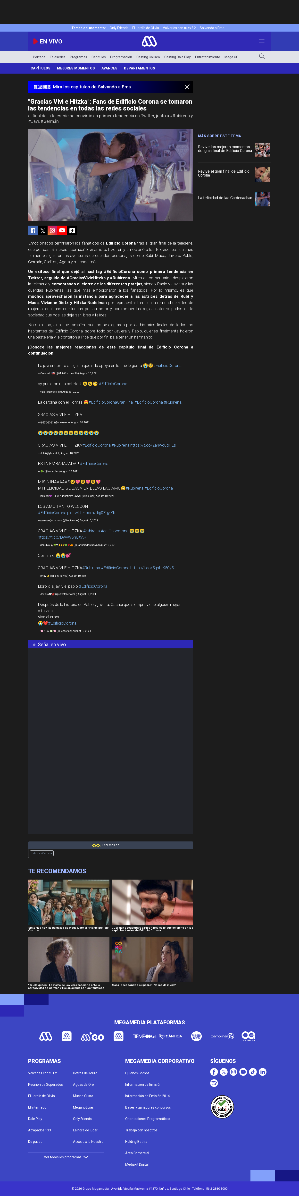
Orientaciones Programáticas (147, 1119)
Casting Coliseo (148, 57)
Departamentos (139, 68)
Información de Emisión (143, 1084)
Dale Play (35, 1119)
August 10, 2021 (88, 373)
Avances (109, 68)
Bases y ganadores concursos (148, 1107)
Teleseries (58, 57)
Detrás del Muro (85, 1073)
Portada (39, 57)
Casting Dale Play (177, 57)
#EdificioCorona (167, 365)
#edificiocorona (114, 530)
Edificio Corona (42, 853)
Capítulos (98, 57)
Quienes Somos (137, 1073)
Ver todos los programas (66, 1157)
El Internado (37, 1107)
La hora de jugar (85, 1130)
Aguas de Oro (83, 1084)
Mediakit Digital (137, 1164)
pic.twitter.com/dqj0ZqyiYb (91, 512)
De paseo (35, 1142)
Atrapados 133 (39, 1130)
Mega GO (231, 57)
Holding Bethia (136, 1142)
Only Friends (119, 28)
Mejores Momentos (76, 68)
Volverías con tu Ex (42, 1073)
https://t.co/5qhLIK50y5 (152, 567)
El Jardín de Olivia (145, 28)
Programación (121, 57)
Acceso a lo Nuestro (88, 1142)
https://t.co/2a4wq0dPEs (153, 445)
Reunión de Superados (45, 1084)
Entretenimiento (207, 57)
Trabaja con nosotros (141, 1130)
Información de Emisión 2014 (147, 1096)
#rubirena (91, 530)
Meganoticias (83, 1107)
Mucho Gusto (83, 1096)
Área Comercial (137, 1153)
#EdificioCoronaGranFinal (111, 402)
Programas (78, 57)
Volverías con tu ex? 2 (179, 28)
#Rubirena (173, 402)
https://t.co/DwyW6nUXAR (62, 537)
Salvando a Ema (212, 28)
